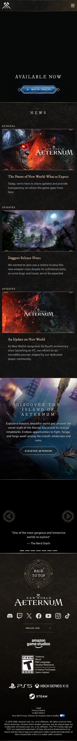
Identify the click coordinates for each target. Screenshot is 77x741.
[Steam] (38, 696)
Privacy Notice (38, 710)
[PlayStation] (20, 686)
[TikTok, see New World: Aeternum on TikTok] (67, 616)
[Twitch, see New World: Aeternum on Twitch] (19, 616)
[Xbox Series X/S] (52, 686)
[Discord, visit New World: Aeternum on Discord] (10, 616)
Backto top (38, 573)
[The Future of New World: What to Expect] (38, 149)
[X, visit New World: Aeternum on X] (29, 616)
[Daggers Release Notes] (38, 230)
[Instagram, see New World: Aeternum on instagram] (58, 616)
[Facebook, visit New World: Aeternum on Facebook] (39, 616)
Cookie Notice (38, 713)
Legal (38, 708)
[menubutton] (73, 5)
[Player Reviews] (49, 550)
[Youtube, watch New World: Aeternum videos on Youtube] (48, 616)
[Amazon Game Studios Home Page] (38, 644)
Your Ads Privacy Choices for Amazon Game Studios (38, 715)
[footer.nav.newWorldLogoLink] (38, 604)
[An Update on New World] (38, 312)
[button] (9, 516)
